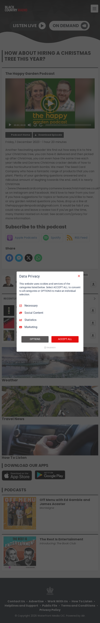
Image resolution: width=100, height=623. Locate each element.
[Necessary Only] (78, 275)
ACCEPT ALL (65, 339)
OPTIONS (35, 339)
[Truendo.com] (50, 347)
